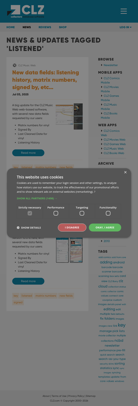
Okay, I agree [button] (105, 227)
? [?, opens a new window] (94, 191)
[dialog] (69, 203)
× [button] (125, 172)
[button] (69, 198)
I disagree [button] (72, 227)
